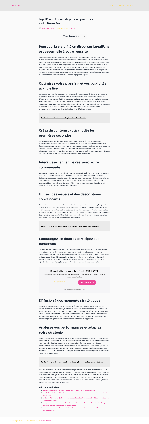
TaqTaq (16, 5)
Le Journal (120, 5)
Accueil (112, 5)
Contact (130, 5)
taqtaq (72, 28)
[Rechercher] (136, 5)
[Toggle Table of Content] (82, 36)
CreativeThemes (45, 421)
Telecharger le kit (87, 282)
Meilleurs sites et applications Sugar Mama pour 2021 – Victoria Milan (69, 390)
